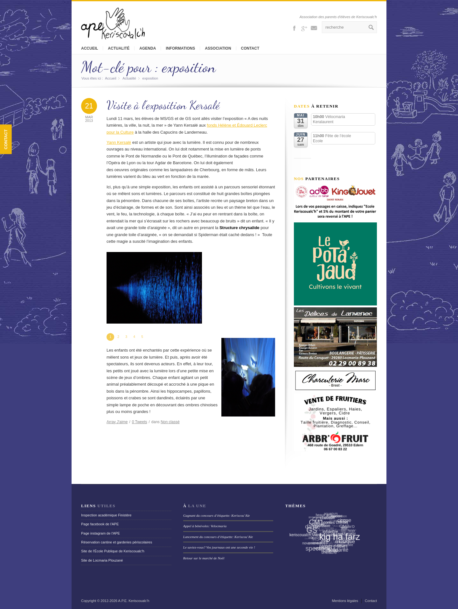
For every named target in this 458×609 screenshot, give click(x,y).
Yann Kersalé (119, 142)
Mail (314, 27)
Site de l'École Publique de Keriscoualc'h (112, 551)
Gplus (304, 27)
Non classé (170, 422)
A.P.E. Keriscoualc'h (133, 601)
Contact (250, 48)
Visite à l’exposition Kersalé (163, 105)
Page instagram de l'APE (100, 533)
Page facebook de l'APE (100, 524)
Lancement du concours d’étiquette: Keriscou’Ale (218, 537)
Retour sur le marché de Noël (203, 558)
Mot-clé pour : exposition (148, 67)
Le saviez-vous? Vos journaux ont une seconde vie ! (219, 547)
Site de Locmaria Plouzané (102, 560)
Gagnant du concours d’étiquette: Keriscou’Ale (216, 515)
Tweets (139, 422)
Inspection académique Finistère (106, 515)
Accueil (89, 48)
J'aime (117, 422)
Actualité (118, 48)
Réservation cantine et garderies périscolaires (116, 542)
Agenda (147, 48)
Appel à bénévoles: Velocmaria (205, 526)
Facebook (294, 27)
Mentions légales (345, 601)
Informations (180, 48)
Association (218, 48)
